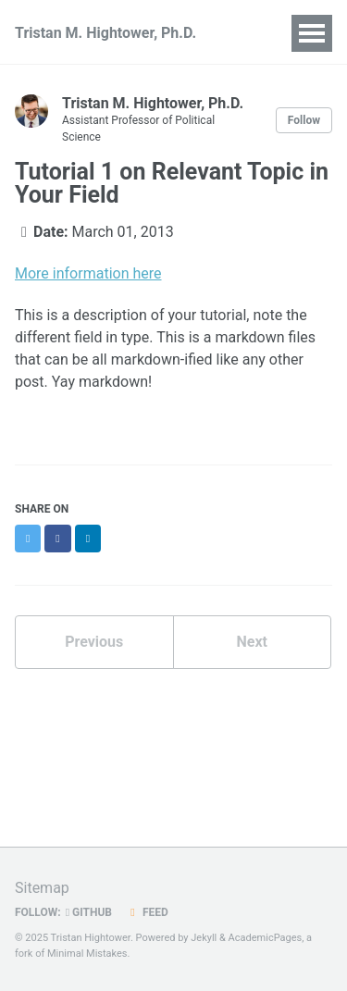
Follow (304, 120)
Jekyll (204, 938)
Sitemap (42, 888)
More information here (88, 273)
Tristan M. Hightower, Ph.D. (105, 33)
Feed (147, 912)
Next (252, 641)
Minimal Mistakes (87, 954)
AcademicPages (266, 938)
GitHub (89, 912)
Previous (94, 641)
